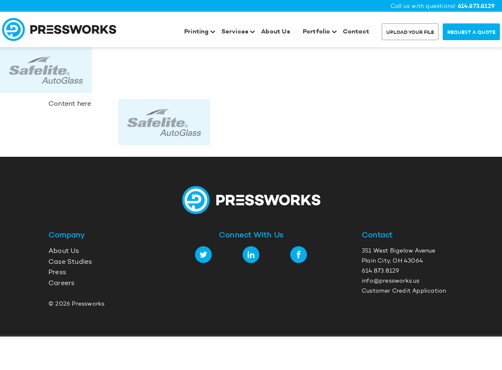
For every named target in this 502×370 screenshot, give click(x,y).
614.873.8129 (476, 6)
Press (57, 272)
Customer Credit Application (404, 291)
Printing (196, 32)
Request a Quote (471, 32)
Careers (61, 283)
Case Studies (70, 262)
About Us (275, 32)
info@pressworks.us (391, 281)
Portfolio (316, 32)
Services (235, 32)
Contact (356, 32)
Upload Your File (410, 32)
